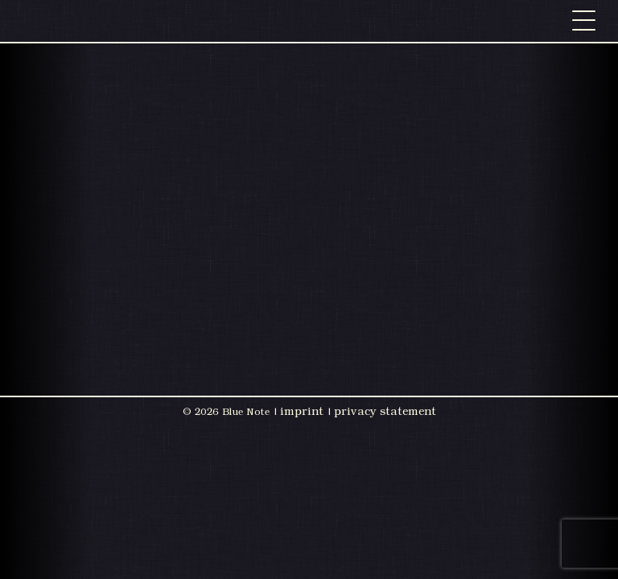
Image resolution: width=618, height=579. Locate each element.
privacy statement (385, 410)
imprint (301, 410)
